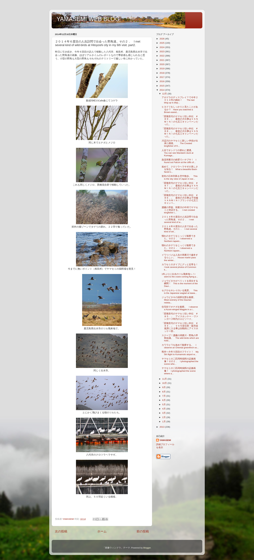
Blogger (147, 548)
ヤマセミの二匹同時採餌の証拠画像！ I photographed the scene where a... (179, 371)
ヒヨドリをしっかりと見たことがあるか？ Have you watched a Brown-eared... (180, 109)
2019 (162, 68)
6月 (164, 400)
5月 (164, 404)
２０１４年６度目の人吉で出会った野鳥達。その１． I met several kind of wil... (180, 229)
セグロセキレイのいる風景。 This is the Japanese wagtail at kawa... (180, 291)
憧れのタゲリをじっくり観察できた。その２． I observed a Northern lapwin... (179, 238)
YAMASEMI (165, 440)
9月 (164, 387)
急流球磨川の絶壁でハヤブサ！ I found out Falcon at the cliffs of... (179, 161)
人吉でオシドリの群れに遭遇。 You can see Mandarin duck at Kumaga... (179, 153)
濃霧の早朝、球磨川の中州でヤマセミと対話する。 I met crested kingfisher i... (180, 210)
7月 (164, 396)
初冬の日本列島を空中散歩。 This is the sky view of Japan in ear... (180, 177)
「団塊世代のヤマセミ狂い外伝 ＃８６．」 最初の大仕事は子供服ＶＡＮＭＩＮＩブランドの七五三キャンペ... (180, 199)
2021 (162, 60)
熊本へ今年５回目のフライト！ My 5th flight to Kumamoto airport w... (180, 353)
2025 (162, 43)
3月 (164, 413)
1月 (164, 421)
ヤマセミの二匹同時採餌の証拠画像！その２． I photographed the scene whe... (180, 361)
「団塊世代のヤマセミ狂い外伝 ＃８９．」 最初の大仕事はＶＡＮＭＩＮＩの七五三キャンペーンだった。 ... (180, 120)
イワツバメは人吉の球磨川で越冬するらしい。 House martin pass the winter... (180, 257)
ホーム (102, 531)
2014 (162, 90)
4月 (164, 409)
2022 (162, 56)
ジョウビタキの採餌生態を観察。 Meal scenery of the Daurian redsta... (180, 300)
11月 (164, 379)
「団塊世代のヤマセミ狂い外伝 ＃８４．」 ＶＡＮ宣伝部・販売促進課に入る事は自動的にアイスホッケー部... (180, 327)
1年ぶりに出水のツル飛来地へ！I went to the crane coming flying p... (180, 275)
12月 (164, 93)
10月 (164, 383)
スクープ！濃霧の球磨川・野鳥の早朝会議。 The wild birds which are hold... (180, 338)
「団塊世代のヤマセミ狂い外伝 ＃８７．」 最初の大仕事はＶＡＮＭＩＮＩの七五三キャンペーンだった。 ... (180, 187)
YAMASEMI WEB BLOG (88, 19)
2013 (162, 427)
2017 (162, 77)
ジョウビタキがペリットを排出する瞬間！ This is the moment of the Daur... (180, 283)
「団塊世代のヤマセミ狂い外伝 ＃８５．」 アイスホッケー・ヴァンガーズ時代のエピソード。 (180, 316)
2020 (162, 64)
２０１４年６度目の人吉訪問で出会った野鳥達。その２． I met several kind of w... (180, 219)
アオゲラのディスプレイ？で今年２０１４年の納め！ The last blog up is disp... (180, 100)
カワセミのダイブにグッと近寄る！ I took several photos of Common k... (181, 267)
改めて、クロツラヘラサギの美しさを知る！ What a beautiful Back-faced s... (180, 169)
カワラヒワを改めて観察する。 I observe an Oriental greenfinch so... (180, 346)
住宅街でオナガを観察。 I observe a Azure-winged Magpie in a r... (180, 308)
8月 (164, 391)
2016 (162, 81)
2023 (162, 51)
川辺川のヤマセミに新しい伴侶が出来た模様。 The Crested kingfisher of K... (180, 143)
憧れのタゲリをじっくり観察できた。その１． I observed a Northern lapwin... (179, 248)
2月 (164, 417)
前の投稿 (143, 531)
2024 (162, 47)
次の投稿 (61, 531)
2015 (162, 86)
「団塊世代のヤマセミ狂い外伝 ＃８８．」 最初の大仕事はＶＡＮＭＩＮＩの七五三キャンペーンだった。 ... (180, 132)
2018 (162, 73)
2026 (162, 38)
